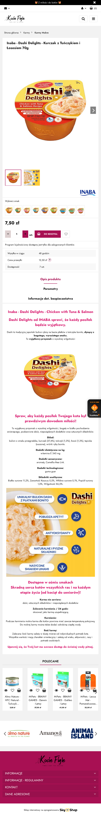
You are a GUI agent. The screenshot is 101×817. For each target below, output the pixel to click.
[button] (93, 8)
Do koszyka (47, 234)
